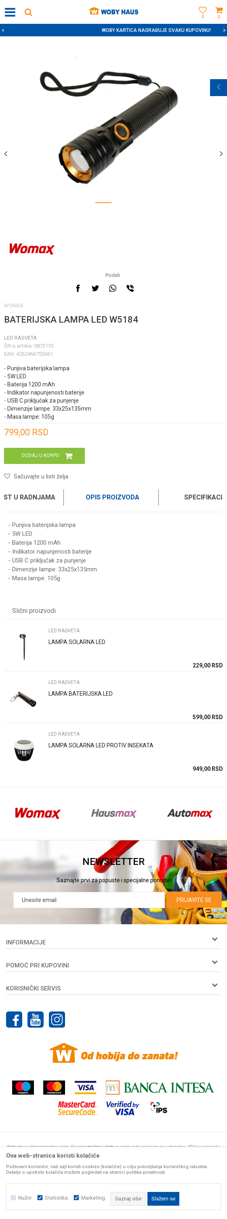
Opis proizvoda (112, 497)
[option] (113, 30)
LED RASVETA (20, 338)
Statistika (56, 1198)
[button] (28, 12)
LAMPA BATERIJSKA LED (80, 693)
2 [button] (123, 204)
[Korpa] (219, 21)
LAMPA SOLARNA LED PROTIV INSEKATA (100, 745)
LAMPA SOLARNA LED (76, 642)
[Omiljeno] (201, 21)
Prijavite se (194, 900)
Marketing (93, 1198)
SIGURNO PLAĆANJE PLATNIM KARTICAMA (113, 30)
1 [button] (103, 204)
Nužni (25, 1198)
